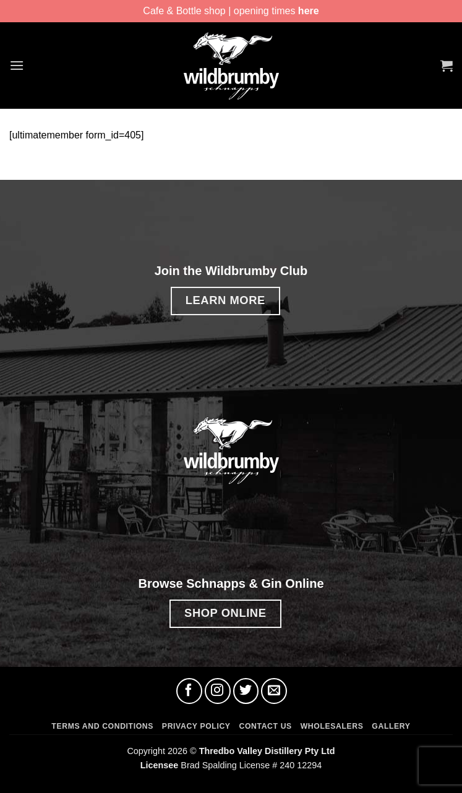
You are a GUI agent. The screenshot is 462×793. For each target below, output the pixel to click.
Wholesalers (332, 726)
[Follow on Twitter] (246, 691)
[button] (16, 65)
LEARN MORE (225, 300)
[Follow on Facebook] (189, 691)
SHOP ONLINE (225, 612)
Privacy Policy (196, 726)
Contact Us (265, 726)
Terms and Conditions (102, 726)
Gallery (391, 726)
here (308, 11)
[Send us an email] (274, 691)
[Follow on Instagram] (218, 691)
